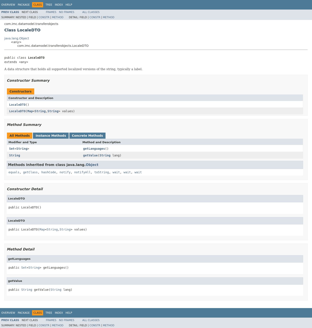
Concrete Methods (87, 135)
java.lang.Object (16, 38)
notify (65, 172)
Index (59, 4)
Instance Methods (51, 135)
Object (92, 165)
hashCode (48, 172)
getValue (90, 155)
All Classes (90, 12)
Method (57, 17)
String (40, 111)
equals (14, 172)
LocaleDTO (17, 104)
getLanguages (94, 148)
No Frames (66, 12)
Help (69, 4)
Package (24, 4)
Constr (44, 17)
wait (116, 172)
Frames (51, 12)
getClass (30, 172)
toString (101, 172)
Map (30, 111)
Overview (8, 4)
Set (12, 148)
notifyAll (82, 172)
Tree (49, 4)
